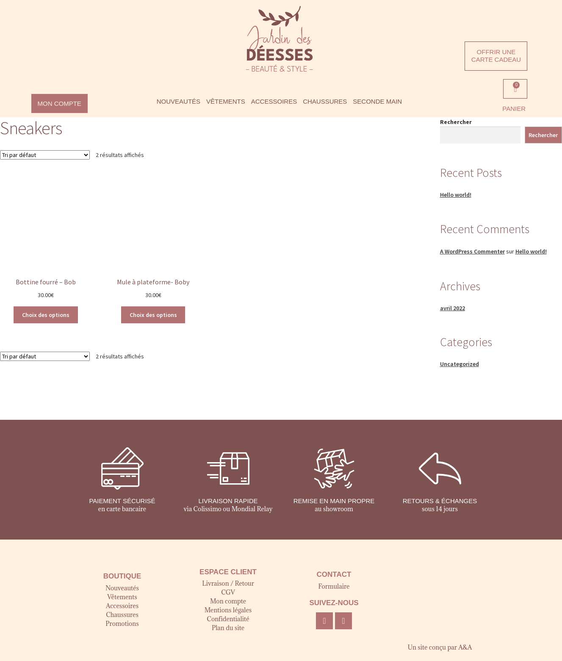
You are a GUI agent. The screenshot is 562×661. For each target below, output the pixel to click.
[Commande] (45, 155)
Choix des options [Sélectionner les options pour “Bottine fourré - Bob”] (45, 315)
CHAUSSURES (325, 101)
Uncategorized (459, 364)
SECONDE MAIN (377, 101)
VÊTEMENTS (225, 101)
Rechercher (456, 122)
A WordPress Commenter (472, 251)
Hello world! (455, 194)
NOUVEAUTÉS (178, 101)
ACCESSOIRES (274, 101)
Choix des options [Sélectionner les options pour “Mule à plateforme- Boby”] (153, 315)
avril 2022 (452, 308)
